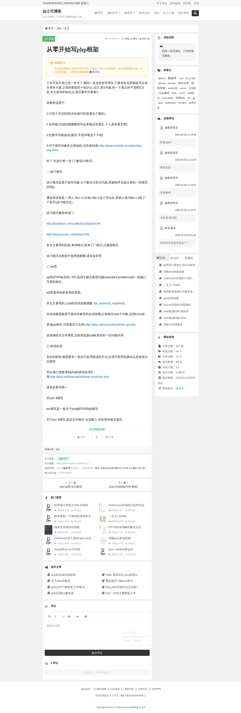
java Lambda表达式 (120, 549)
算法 (174, 93)
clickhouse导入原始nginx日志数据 (75, 538)
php (59, 28)
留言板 (187, 3)
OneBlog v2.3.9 (137, 707)
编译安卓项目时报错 (67, 527)
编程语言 (113, 13)
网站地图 (99, 689)
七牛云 (115, 695)
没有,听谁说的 (168, 217)
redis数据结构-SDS (172, 317)
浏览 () (131, 38)
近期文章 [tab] (163, 257)
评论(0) (130, 510)
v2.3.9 (179, 388)
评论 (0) (144, 38)
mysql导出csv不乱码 (67, 549)
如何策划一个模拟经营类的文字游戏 (77, 516)
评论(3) (75, 521)
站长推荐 (113, 689)
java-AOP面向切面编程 (175, 304)
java (160, 103)
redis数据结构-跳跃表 (174, 311)
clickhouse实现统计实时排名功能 (129, 505)
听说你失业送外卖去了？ (174, 242)
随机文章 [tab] (191, 258)
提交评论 (97, 652)
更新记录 (127, 689)
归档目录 (141, 689)
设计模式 (182, 103)
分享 (109, 437)
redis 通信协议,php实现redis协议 (124, 574)
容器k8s (181, 97)
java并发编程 (168, 98)
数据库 (129, 13)
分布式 (182, 93)
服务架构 (144, 13)
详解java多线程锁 (119, 538)
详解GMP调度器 (171, 324)
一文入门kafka (117, 516)
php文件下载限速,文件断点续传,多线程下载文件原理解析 (85, 587)
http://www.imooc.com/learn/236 (67, 234)
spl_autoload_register (107, 303)
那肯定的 (165, 167)
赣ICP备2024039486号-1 (133, 695)
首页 (99, 13)
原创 (49, 38)
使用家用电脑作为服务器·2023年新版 (183, 291)
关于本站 (162, 3)
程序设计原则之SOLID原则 (71, 505)
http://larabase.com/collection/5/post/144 (73, 223)
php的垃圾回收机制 (61, 574)
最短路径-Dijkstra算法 (117, 580)
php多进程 (173, 88)
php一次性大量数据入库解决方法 (124, 593)
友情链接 (175, 3)
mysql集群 (164, 93)
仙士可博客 (51, 11)
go (193, 97)
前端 (156, 13)
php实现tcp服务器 (60, 593)
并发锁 (192, 88)
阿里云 (105, 695)
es (189, 97)
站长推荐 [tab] (177, 258)
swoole (183, 88)
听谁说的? (166, 142)
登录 (196, 3)
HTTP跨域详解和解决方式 (124, 527)
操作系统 (183, 13)
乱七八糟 (168, 13)
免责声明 (154, 689)
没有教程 (165, 192)
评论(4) (75, 510)
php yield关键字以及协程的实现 (123, 587)
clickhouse (170, 103)
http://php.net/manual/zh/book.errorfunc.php (79, 376)
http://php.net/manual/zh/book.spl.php (110, 324)
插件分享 (183, 83)
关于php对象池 (58, 580)
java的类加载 (169, 298)
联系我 (94, 72)
